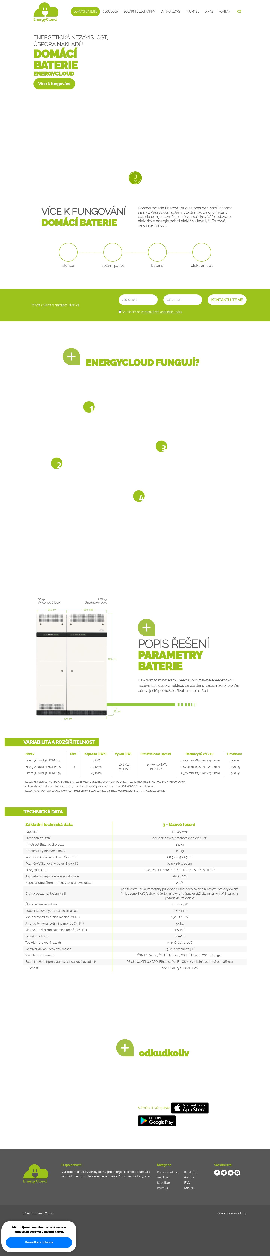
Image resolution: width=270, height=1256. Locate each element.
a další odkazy (237, 1213)
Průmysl (192, 11)
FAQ (187, 1182)
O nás (209, 11)
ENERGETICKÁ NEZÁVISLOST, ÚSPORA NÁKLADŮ (70, 40)
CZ (239, 11)
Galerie (189, 1177)
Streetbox (163, 1182)
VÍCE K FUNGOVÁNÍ (86, 217)
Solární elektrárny (139, 11)
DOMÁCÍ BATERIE (55, 60)
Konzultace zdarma (39, 1242)
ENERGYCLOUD (53, 73)
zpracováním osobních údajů (161, 312)
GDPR (221, 1213)
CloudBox (110, 11)
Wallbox (162, 1177)
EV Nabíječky (170, 11)
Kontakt (225, 11)
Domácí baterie (86, 11)
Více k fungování (55, 84)
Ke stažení (191, 1172)
